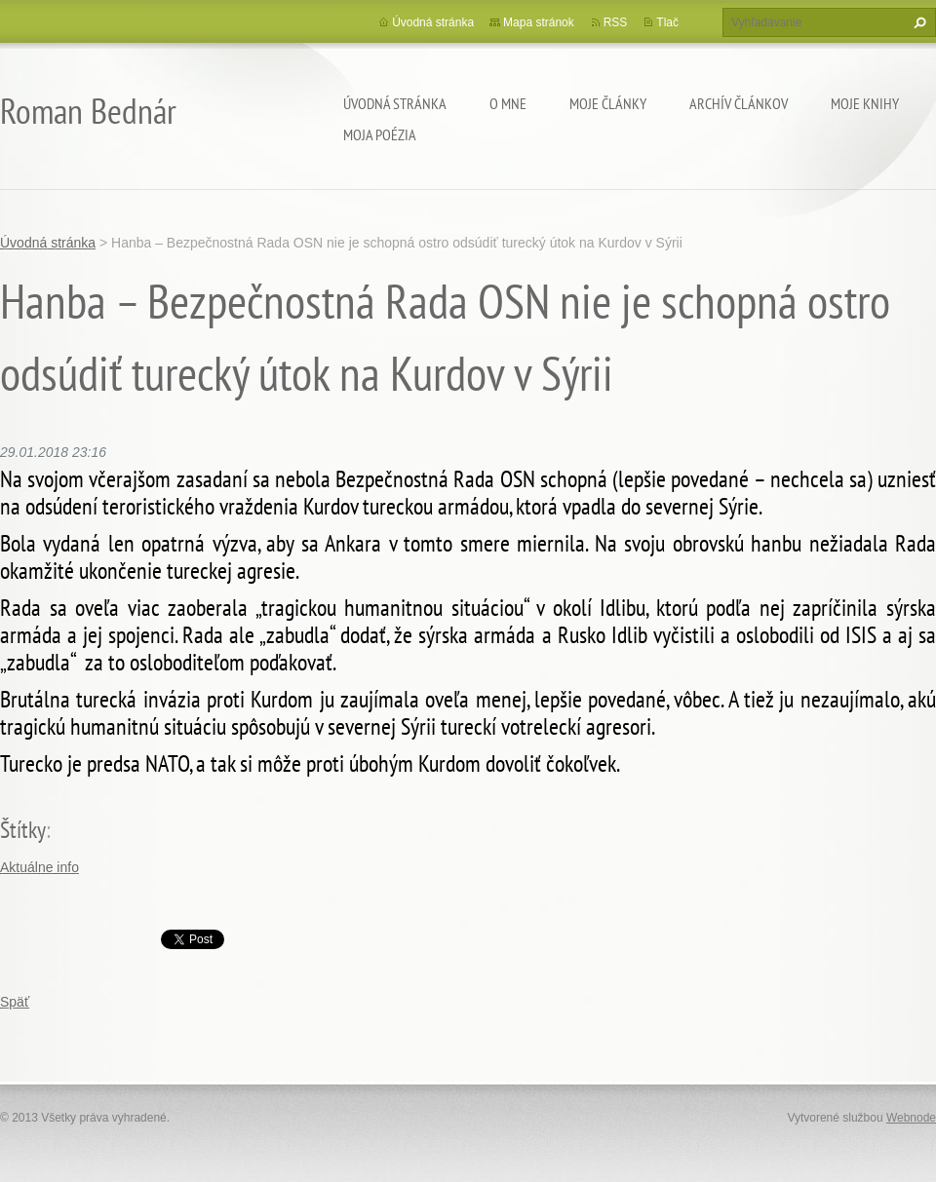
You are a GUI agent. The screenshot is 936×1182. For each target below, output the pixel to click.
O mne (507, 103)
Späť (14, 1002)
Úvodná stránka (395, 103)
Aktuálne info (39, 867)
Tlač (667, 22)
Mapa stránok (538, 22)
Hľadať (917, 22)
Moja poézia (379, 134)
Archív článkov (738, 103)
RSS (616, 22)
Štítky (23, 830)
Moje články (607, 103)
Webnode (911, 1118)
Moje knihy (865, 103)
